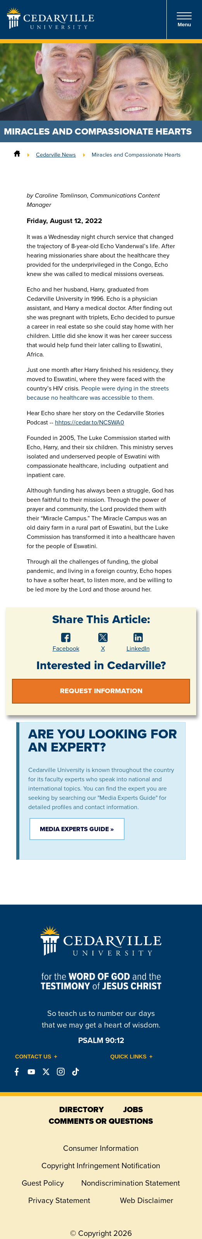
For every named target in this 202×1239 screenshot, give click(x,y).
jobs (133, 1109)
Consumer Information (101, 1148)
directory (81, 1109)
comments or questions (101, 1121)
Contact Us (33, 1056)
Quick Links (128, 1056)
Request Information (101, 691)
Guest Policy (43, 1183)
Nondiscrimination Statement (130, 1183)
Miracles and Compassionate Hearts (136, 154)
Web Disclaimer (146, 1200)
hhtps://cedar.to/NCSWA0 (89, 422)
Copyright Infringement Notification (100, 1165)
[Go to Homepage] (50, 27)
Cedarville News (56, 154)
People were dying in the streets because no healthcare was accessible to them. (98, 393)
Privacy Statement (59, 1200)
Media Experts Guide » (77, 829)
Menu (184, 19)
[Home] (17, 154)
